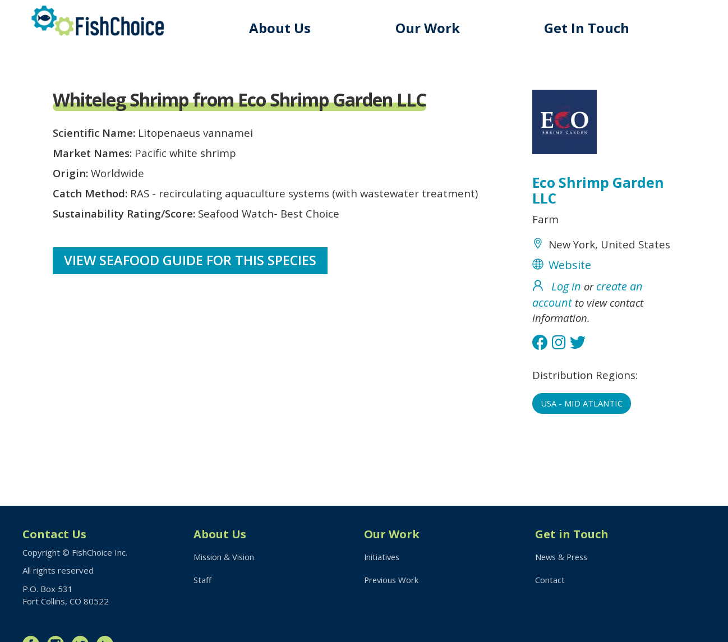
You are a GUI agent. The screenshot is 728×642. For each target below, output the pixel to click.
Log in (566, 307)
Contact (550, 580)
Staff (202, 580)
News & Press (563, 557)
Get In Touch (588, 28)
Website (570, 285)
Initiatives (383, 557)
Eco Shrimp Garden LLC (599, 191)
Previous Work (392, 580)
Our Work (431, 28)
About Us (285, 28)
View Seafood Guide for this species (191, 269)
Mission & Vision (224, 557)
